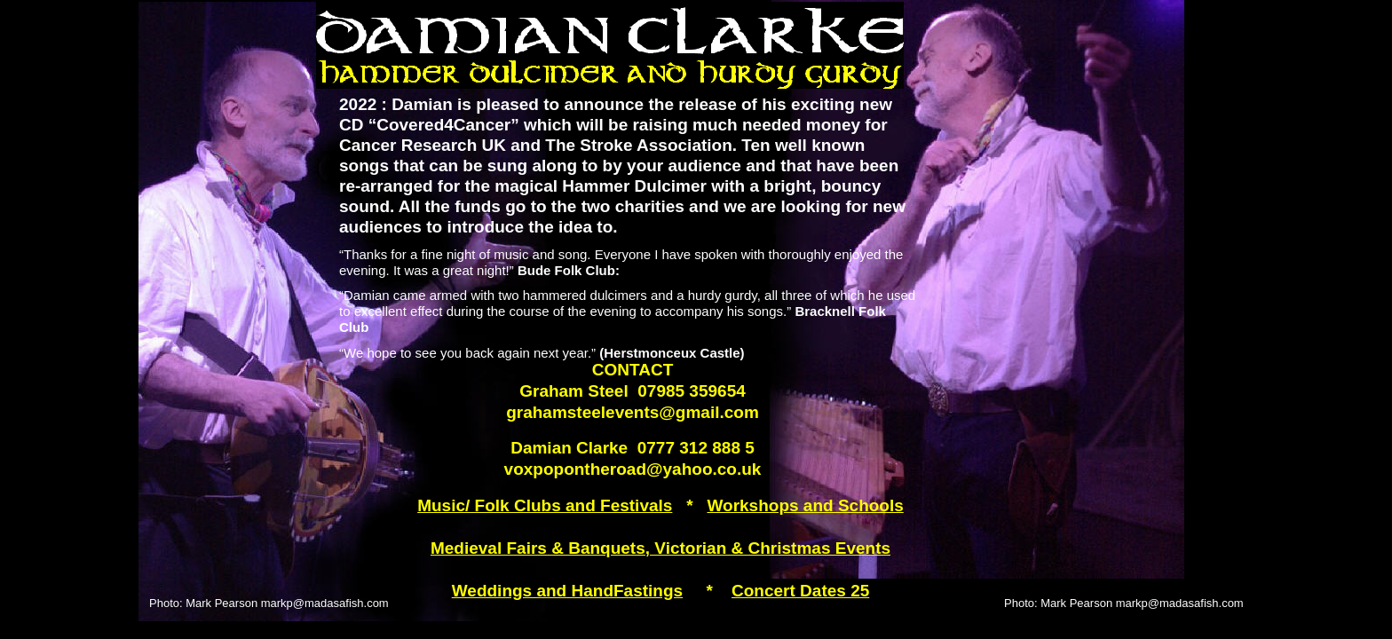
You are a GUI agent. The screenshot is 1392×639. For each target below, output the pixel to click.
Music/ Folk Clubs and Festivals (544, 505)
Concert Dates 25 (800, 590)
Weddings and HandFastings (567, 590)
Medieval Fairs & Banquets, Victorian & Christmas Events (660, 548)
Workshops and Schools (805, 505)
